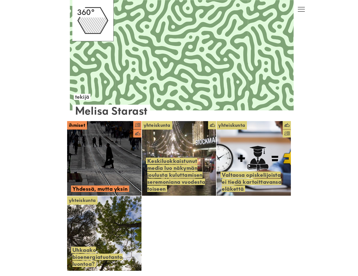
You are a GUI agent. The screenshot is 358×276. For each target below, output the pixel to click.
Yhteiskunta (157, 125)
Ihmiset (77, 125)
